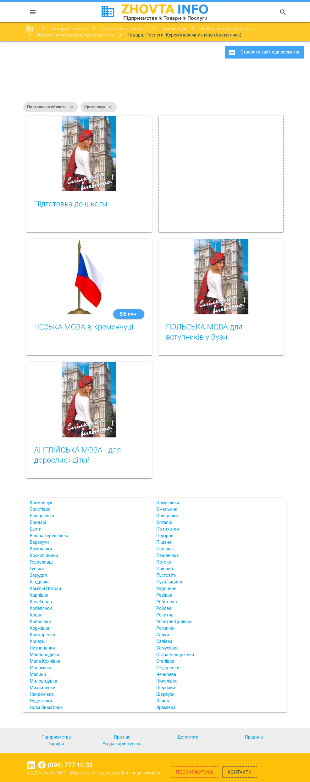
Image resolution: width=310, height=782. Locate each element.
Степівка (165, 661)
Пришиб (164, 568)
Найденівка (41, 694)
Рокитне (165, 614)
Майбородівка (44, 654)
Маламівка (41, 667)
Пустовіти (166, 575)
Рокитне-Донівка (173, 621)
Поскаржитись (195, 772)
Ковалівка (40, 621)
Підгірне (164, 535)
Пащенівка (167, 555)
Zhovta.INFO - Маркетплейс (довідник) (82, 772)
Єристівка (40, 509)
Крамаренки (42, 634)
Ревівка (164, 595)
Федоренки (168, 667)
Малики (38, 674)
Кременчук (98, 107)
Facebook (42, 765)
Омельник (166, 509)
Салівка (164, 641)
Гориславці (41, 562)
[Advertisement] (155, 83)
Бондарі (38, 522)
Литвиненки (42, 647)
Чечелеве (166, 674)
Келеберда (41, 601)
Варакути (39, 542)
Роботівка (166, 601)
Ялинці (163, 700)
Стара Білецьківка (175, 654)
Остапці (164, 522)
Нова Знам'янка (46, 707)
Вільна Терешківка (49, 535)
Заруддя (38, 575)
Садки (162, 634)
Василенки (41, 548)
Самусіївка (167, 647)
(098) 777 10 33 (69, 765)
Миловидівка (43, 681)
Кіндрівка (39, 581)
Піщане (163, 542)
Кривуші (38, 641)
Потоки (163, 562)
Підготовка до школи (70, 204)
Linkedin (31, 765)
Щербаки (165, 687)
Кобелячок (41, 608)
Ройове (163, 608)
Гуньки (37, 568)
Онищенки (167, 515)
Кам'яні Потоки (45, 588)
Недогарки (41, 700)
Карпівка (39, 595)
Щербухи (165, 694)
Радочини (166, 588)
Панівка (164, 548)
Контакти (240, 772)
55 (128, 314)
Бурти (36, 529)
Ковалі (36, 614)
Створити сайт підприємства (264, 52)
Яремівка (165, 707)
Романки (165, 628)
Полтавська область (50, 107)
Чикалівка (167, 681)
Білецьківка (42, 515)
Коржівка (39, 628)
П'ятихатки (167, 529)
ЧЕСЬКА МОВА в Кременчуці (83, 327)
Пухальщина (169, 581)
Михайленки (42, 687)
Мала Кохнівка (45, 661)
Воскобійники (44, 555)
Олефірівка (167, 502)
